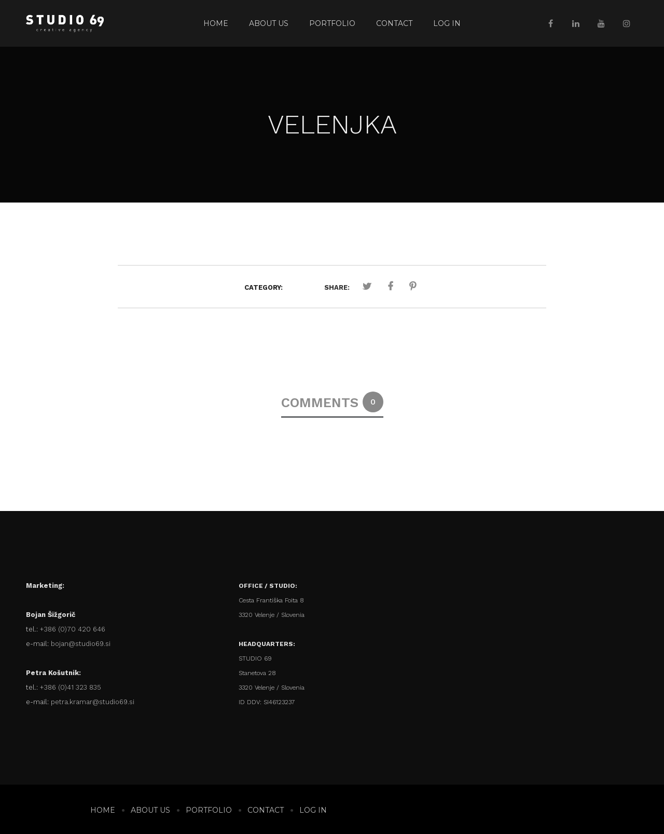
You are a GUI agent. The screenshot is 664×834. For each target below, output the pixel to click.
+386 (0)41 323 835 (70, 687)
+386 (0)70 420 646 (72, 629)
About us (268, 23)
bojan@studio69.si (80, 644)
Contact (394, 23)
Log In (447, 23)
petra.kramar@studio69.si (92, 702)
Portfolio (332, 23)
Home (215, 23)
